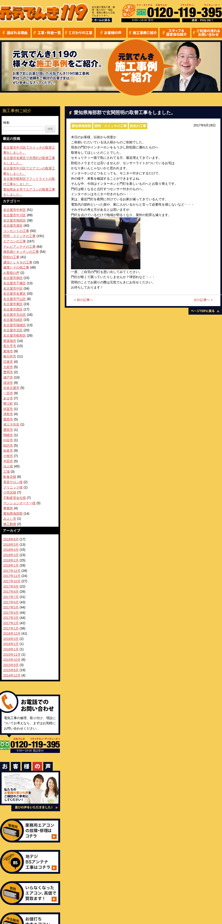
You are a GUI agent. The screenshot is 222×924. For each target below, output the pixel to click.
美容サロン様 (13, 482)
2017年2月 (11, 623)
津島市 (8, 414)
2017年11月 (12, 576)
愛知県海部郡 (81, 126)
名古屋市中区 (13, 288)
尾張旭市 (9, 341)
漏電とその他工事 (16, 267)
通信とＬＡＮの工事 (17, 262)
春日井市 (9, 356)
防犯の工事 (138, 126)
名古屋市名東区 (14, 293)
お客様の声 (11, 273)
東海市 (8, 351)
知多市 (8, 450)
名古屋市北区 (13, 330)
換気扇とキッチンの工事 (21, 252)
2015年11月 (12, 654)
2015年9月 (11, 665)
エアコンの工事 (14, 241)
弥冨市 (8, 409)
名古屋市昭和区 (14, 335)
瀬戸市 (8, 377)
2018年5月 (11, 544)
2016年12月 (12, 633)
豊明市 (8, 372)
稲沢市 (8, 445)
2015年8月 (11, 670)
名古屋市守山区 (14, 299)
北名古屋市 (11, 388)
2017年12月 (12, 571)
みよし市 (9, 518)
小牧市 (8, 456)
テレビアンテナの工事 (19, 246)
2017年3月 (11, 618)
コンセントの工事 (16, 231)
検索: (6, 122)
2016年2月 (11, 644)
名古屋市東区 (13, 304)
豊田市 (8, 430)
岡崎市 (8, 435)
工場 (6, 471)
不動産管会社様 (14, 498)
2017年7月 (11, 597)
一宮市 (8, 393)
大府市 (8, 367)
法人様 (8, 466)
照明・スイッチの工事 (110, 126)
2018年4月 (11, 549)
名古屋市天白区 (14, 314)
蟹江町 (8, 403)
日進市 (8, 361)
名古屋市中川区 (14, 215)
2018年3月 (11, 555)
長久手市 (9, 346)
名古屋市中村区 (14, 210)
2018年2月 (11, 560)
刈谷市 (8, 440)
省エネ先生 (11, 424)
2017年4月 (11, 612)
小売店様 (9, 492)
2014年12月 (12, 675)
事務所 (8, 508)
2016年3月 (11, 639)
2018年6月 (11, 539)
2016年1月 (11, 649)
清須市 (8, 383)
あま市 (8, 398)
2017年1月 (11, 628)
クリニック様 (13, 487)
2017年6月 (11, 602)
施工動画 (9, 524)
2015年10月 (12, 659)
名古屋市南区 (13, 278)
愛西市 (8, 419)
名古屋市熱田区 (14, 220)
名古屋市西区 (13, 309)
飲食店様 (9, 477)
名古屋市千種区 (14, 283)
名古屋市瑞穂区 (14, 325)
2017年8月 (11, 591)
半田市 (8, 461)
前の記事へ (83, 300)
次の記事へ (203, 300)
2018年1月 (11, 565)
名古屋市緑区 (13, 320)
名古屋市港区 (13, 225)
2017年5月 (11, 607)
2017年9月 (11, 586)
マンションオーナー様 (19, 503)
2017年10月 (12, 581)
